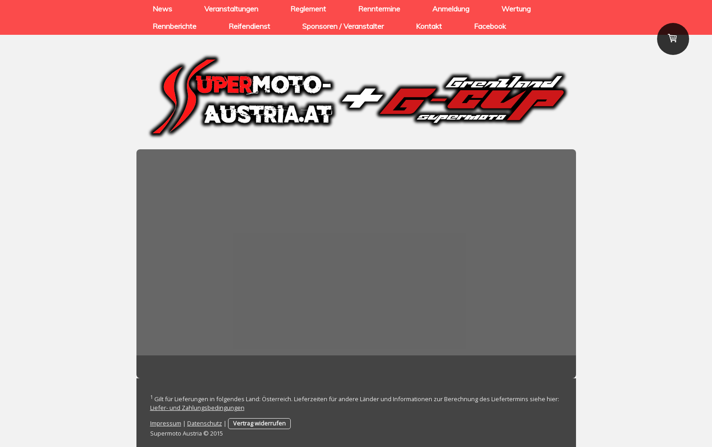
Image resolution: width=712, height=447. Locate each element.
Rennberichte (174, 26)
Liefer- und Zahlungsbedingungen (197, 407)
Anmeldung (450, 8)
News (162, 8)
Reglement (308, 8)
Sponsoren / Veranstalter (343, 26)
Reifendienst (249, 26)
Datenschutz (204, 423)
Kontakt (429, 26)
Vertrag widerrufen (259, 423)
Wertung (516, 8)
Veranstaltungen (231, 8)
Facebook (490, 26)
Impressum (165, 423)
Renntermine (379, 8)
